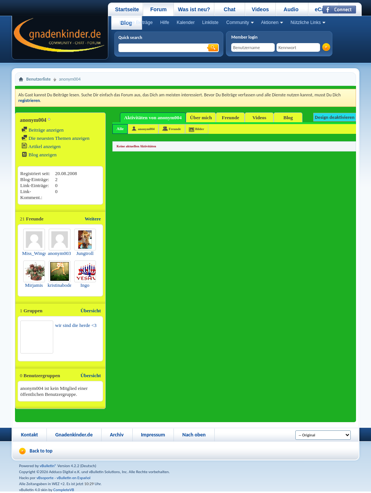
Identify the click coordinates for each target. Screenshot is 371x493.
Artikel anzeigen (41, 146)
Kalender (185, 22)
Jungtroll (84, 253)
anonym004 (146, 129)
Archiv (117, 435)
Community (237, 22)
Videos (260, 9)
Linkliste (210, 22)
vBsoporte (45, 477)
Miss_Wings (34, 253)
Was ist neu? (194, 9)
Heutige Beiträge (136, 22)
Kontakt (29, 435)
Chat (229, 9)
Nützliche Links (305, 22)
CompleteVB (63, 489)
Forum (158, 9)
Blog (288, 117)
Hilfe (164, 22)
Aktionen (270, 22)
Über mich (201, 117)
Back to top (41, 451)
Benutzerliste (38, 79)
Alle (120, 128)
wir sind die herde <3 (76, 325)
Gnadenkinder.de (74, 435)
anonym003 (59, 253)
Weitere (93, 219)
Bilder (199, 129)
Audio (291, 9)
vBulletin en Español (73, 477)
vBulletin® (48, 465)
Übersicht (91, 310)
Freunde (230, 117)
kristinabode (60, 285)
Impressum (153, 435)
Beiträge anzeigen (42, 130)
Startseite (127, 9)
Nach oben (193, 435)
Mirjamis (34, 285)
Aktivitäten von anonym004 (153, 117)
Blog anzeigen (39, 154)
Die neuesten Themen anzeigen (55, 138)
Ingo (85, 285)
